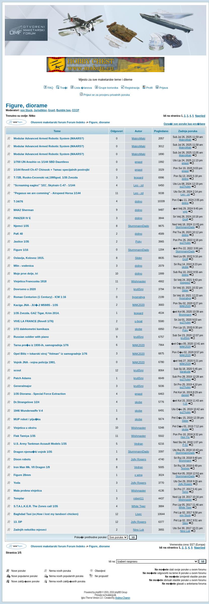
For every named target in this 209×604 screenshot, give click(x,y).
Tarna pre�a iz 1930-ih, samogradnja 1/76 (41, 345)
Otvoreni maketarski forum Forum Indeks (58, 122)
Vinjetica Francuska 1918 (30, 281)
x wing (138, 474)
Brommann (185, 314)
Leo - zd (138, 185)
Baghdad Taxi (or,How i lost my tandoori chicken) (46, 514)
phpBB (98, 592)
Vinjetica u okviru (25, 427)
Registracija (130, 87)
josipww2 (185, 282)
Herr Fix (185, 437)
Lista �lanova (81, 87)
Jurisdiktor (40, 110)
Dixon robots (22, 459)
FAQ (48, 87)
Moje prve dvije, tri (26, 273)
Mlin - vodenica (23, 265)
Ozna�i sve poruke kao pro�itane (184, 124)
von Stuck (26, 110)
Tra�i (61, 87)
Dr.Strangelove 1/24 (26, 402)
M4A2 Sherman (23, 210)
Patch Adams (22, 378)
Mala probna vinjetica (28, 490)
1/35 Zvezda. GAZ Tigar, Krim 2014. (36, 313)
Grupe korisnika (106, 87)
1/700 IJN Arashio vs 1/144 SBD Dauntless (41, 161)
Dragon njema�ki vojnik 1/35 (33, 451)
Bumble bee (63, 110)
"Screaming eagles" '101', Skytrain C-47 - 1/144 (44, 185)
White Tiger (138, 506)
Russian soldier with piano (31, 336)
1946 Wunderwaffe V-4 (28, 410)
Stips (185, 523)
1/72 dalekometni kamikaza (31, 328)
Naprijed (200, 115)
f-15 (185, 403)
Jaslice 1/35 (21, 241)
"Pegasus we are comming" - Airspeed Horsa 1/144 (47, 193)
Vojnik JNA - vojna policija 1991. (35, 362)
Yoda (17, 482)
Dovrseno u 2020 (25, 289)
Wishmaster (138, 281)
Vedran (138, 443)
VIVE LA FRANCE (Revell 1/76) (34, 321)
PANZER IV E (22, 218)
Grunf (51, 110)
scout (17, 370)
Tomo (185, 492)
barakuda (185, 371)
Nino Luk (138, 529)
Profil (148, 87)
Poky (138, 241)
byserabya (138, 296)
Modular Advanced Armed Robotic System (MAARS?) (49, 138)
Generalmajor (22, 385)
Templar (19, 498)
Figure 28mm (22, 474)
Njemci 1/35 (21, 225)
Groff (185, 219)
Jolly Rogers (138, 459)
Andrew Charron (122, 597)
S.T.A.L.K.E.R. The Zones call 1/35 (36, 506)
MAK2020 (138, 304)
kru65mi (138, 289)
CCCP (75, 110)
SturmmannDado (138, 225)
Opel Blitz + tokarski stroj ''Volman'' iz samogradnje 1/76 (50, 353)
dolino (185, 178)
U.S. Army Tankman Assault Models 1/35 (40, 443)
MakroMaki (138, 138)
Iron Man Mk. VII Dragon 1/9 (32, 467)
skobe (185, 267)
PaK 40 (18, 233)
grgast (139, 161)
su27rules (185, 186)
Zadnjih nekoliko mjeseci (30, 529)
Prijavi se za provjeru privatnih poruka (105, 94)
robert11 (138, 498)
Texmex (185, 468)
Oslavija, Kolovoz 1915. (29, 257)
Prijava (162, 87)
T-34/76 (18, 201)
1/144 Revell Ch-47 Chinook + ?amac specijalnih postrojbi (51, 169)
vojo (185, 211)
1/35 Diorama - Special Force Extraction (40, 393)
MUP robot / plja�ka (27, 419)
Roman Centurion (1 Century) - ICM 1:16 (40, 296)
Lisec (138, 514)
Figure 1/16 (21, 249)
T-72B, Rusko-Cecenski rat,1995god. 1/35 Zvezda (46, 177)
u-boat (138, 321)
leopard (138, 177)
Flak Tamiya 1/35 (25, 435)
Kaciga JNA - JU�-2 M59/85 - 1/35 (36, 305)
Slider (138, 257)
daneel (185, 395)
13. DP (18, 521)
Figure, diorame (26, 105)
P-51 (185, 445)
